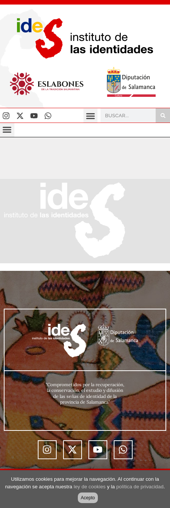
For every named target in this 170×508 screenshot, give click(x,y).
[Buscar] (163, 115)
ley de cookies (89, 486)
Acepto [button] (88, 497)
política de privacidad (140, 486)
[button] (90, 116)
